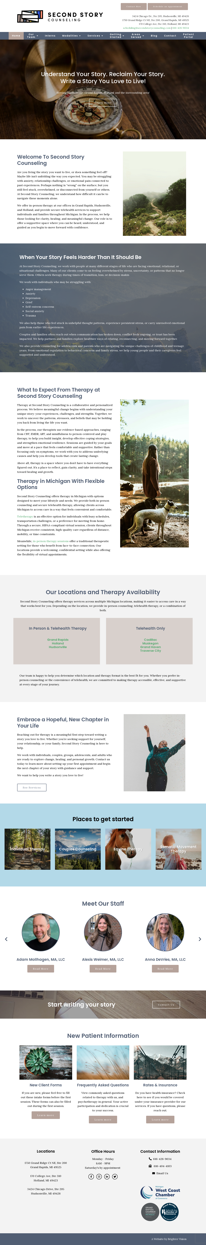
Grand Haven (150, 647)
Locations (46, 1151)
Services (94, 35)
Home (16, 35)
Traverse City (150, 651)
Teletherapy (25, 516)
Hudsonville (58, 647)
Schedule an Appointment (167, 6)
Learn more (103, 102)
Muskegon (150, 643)
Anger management (38, 289)
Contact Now (133, 6)
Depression (33, 298)
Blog (154, 35)
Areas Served (136, 36)
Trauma (31, 315)
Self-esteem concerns (40, 306)
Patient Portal (188, 36)
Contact (170, 35)
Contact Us (166, 1004)
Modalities (70, 35)
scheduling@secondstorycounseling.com (147, 27)
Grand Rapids (58, 640)
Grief (29, 302)
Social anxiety (35, 311)
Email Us (162, 1173)
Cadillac (150, 640)
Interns (50, 35)
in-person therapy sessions (51, 541)
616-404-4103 (163, 1166)
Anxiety (30, 293)
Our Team (31, 36)
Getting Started (115, 36)
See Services (32, 787)
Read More (40, 968)
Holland (58, 643)
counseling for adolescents (59, 346)
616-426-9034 (180, 27)
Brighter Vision (177, 1239)
